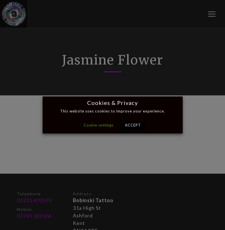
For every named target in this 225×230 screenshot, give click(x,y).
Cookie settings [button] (98, 125)
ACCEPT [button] (133, 125)
